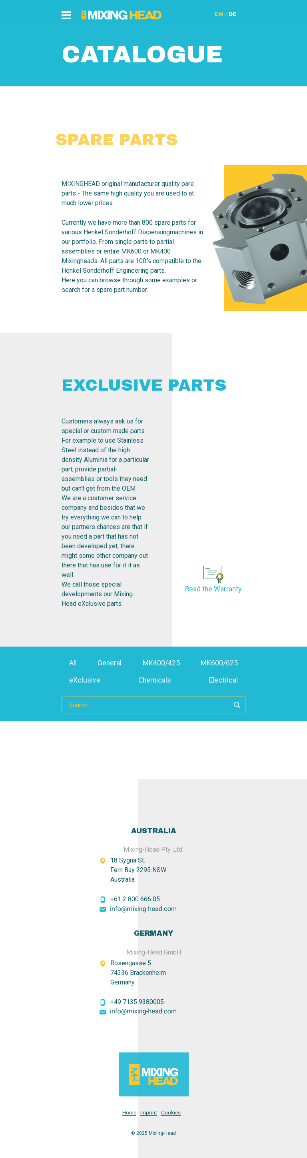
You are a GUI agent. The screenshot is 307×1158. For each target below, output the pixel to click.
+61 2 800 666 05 (135, 899)
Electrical (223, 680)
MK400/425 (161, 663)
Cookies (171, 1113)
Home (129, 1113)
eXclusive (84, 680)
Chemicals (154, 680)
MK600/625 (219, 663)
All (73, 663)
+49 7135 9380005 (137, 1002)
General (110, 663)
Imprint (148, 1113)
